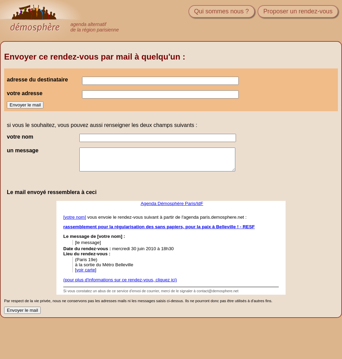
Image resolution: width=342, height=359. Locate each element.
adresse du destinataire (37, 79)
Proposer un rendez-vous (297, 11)
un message (22, 150)
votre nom (20, 137)
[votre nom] (74, 217)
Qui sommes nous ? (221, 11)
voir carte (85, 269)
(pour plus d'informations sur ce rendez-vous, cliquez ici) (120, 279)
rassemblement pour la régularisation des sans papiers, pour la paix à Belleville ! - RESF (159, 226)
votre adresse (24, 93)
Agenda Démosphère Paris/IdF (172, 203)
